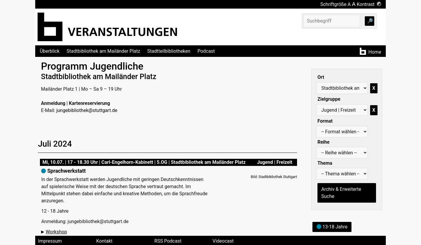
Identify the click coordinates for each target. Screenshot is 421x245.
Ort (320, 77)
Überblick (50, 51)
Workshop (56, 232)
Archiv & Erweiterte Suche (341, 192)
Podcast (206, 51)
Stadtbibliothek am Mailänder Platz (103, 51)
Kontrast (369, 4)
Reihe (323, 142)
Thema (324, 163)
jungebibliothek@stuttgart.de (86, 110)
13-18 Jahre (332, 227)
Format (325, 121)
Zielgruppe (328, 99)
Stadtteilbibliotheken (169, 51)
